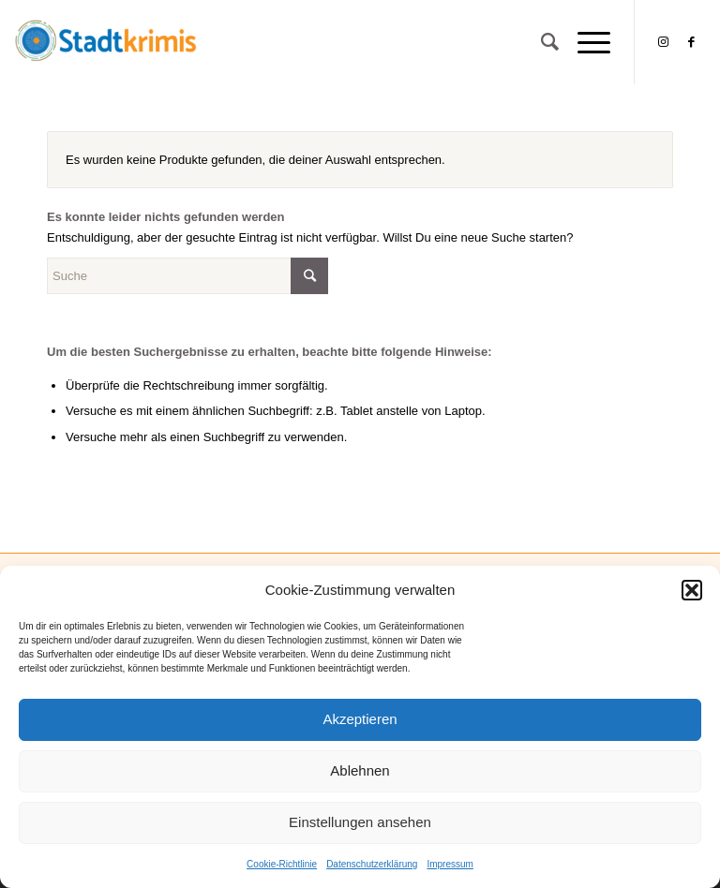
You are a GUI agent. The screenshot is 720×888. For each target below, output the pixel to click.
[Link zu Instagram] (664, 42)
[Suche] (540, 42)
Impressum (449, 864)
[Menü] (584, 42)
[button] (691, 590)
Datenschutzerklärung (371, 864)
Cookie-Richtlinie (282, 864)
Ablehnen (359, 770)
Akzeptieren (359, 719)
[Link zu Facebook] (692, 42)
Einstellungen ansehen (360, 822)
